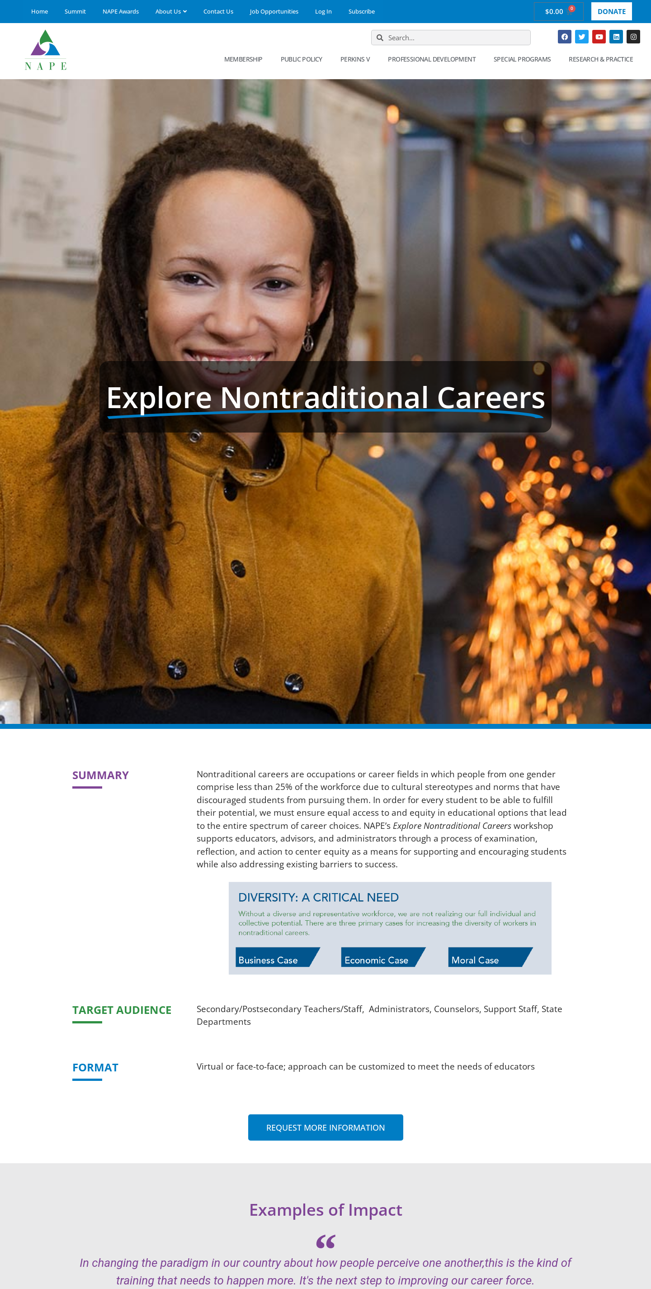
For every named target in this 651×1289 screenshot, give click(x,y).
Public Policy (304, 59)
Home (39, 11)
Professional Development (434, 59)
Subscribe (362, 11)
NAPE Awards (121, 11)
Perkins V (357, 59)
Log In (323, 11)
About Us (171, 11)
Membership (245, 59)
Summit (75, 11)
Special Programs (524, 59)
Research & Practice (603, 59)
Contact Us (218, 11)
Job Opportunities (274, 11)
